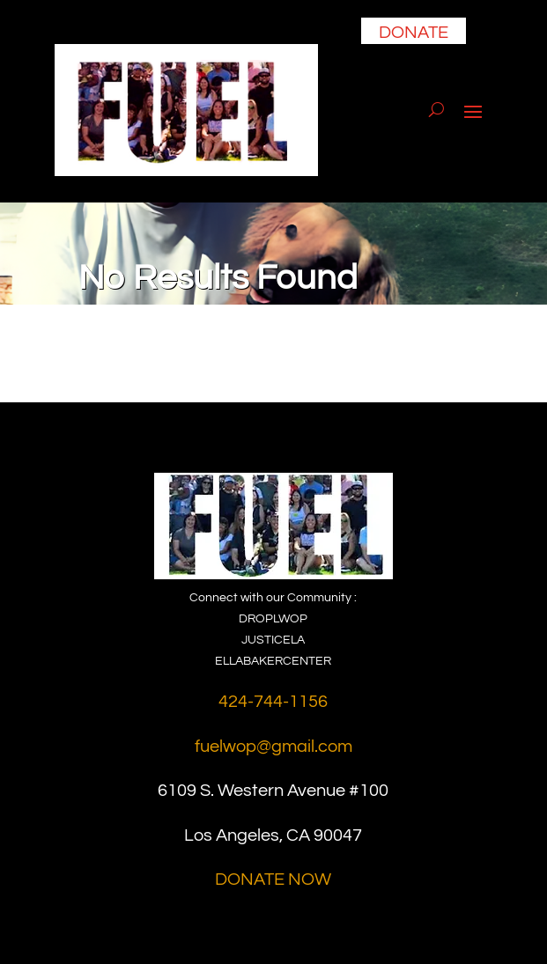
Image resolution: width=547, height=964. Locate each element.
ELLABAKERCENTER (273, 661)
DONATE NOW (273, 879)
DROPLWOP (273, 619)
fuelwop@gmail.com (273, 746)
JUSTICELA (273, 640)
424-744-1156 (273, 701)
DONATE (413, 32)
